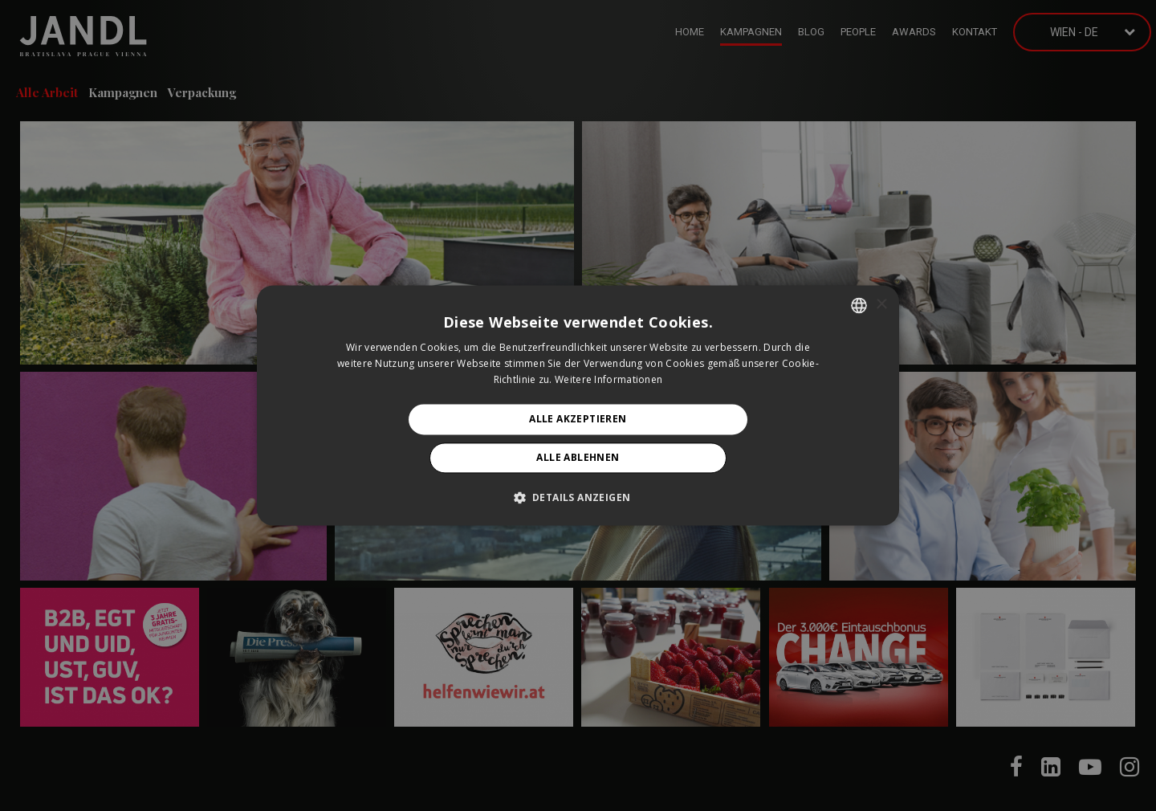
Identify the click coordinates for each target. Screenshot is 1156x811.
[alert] (578, 405)
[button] (578, 498)
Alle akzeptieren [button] (577, 419)
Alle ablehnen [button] (577, 458)
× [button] (881, 305)
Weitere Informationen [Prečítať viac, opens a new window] (608, 379)
